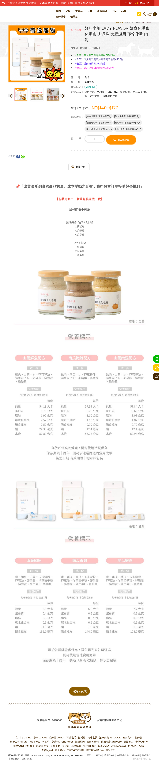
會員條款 (15, 758)
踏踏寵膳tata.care (111, 741)
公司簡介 (89, 755)
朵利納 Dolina (23, 737)
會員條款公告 (123, 755)
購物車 (155, 14)
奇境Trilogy (89, 746)
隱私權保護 (27, 758)
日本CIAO (103, 746)
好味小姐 (55, 746)
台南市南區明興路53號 (109, 720)
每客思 (46, 741)
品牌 (123, 11)
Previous (10, 95)
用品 (114, 11)
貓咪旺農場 (42, 746)
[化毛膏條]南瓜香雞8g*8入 (128, 129)
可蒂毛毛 (71, 737)
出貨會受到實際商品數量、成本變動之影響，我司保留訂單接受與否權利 (50, 3)
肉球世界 (92, 737)
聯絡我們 (142, 3)
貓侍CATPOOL (136, 746)
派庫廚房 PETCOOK (110, 737)
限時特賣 (61, 16)
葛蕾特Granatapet (62, 741)
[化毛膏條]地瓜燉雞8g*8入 (99, 129)
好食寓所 (127, 737)
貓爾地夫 (128, 741)
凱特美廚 (110, 750)
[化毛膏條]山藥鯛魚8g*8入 (127, 122)
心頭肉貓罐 (93, 741)
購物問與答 (109, 755)
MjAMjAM (47, 750)
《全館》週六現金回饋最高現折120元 (94, 67)
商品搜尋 (139, 14)
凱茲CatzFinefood (23, 746)
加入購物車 (123, 139)
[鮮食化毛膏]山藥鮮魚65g (98, 122)
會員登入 (143, 14)
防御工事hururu (19, 741)
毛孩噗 (138, 737)
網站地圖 (136, 755)
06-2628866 (55, 720)
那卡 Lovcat (40, 737)
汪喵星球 (80, 741)
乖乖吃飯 (76, 746)
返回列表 (81, 691)
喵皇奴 (65, 746)
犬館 (68, 11)
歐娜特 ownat (57, 737)
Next (62, 95)
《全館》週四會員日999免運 (89, 63)
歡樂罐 (81, 737)
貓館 (58, 11)
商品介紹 (80, 174)
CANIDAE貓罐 (118, 746)
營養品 (79, 11)
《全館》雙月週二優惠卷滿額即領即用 (94, 55)
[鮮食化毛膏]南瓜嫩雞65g (98, 116)
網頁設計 (137, 758)
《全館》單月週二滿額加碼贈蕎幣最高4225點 (99, 59)
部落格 (74, 16)
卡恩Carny (142, 741)
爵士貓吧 (60, 750)
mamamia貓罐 (75, 750)
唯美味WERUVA (95, 750)
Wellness (35, 741)
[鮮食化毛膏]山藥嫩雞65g (126, 116)
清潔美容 (102, 11)
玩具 (89, 11)
